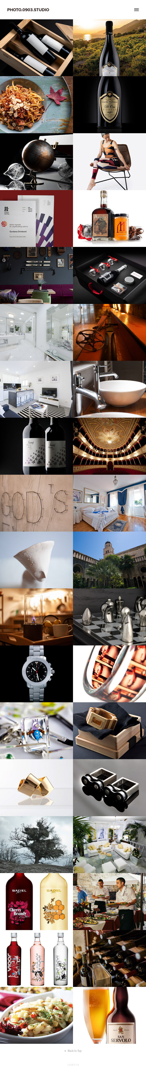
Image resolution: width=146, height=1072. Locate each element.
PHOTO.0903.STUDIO (28, 10)
